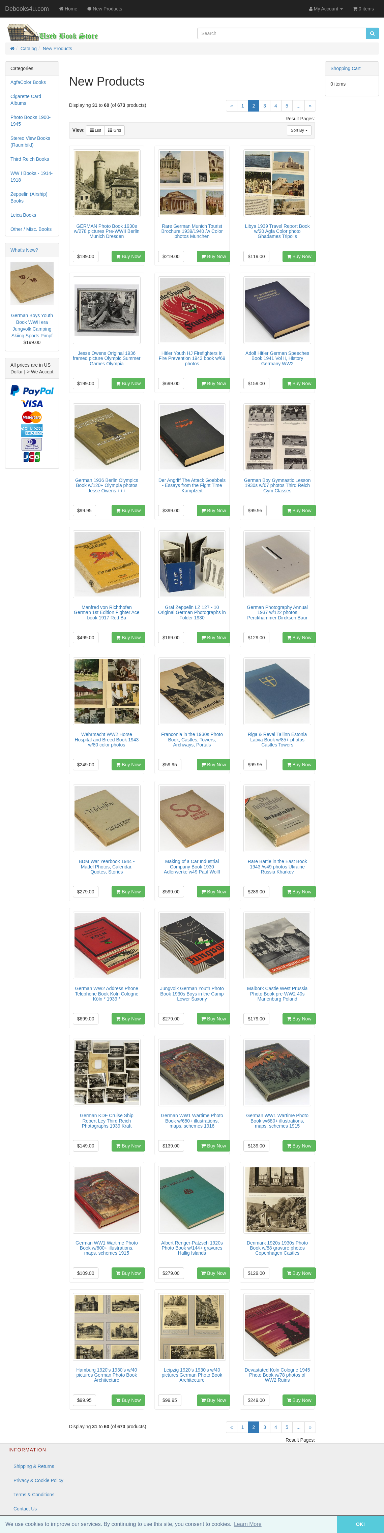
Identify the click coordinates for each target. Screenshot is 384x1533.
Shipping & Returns (33, 1466)
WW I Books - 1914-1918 (31, 177)
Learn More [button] (248, 1524)
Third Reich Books (29, 159)
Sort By (299, 130)
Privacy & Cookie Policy (38, 1480)
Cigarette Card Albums (25, 100)
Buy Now (128, 256)
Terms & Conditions (33, 1494)
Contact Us (25, 1508)
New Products (57, 48)
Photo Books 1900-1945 (30, 121)
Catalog (29, 48)
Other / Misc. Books (31, 229)
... (299, 106)
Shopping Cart (345, 68)
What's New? (24, 250)
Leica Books (23, 215)
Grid (114, 130)
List (95, 130)
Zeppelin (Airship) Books (29, 197)
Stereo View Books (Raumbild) (30, 141)
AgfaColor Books (28, 82)
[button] (327, 1524)
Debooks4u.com (27, 8)
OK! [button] (360, 1524)
